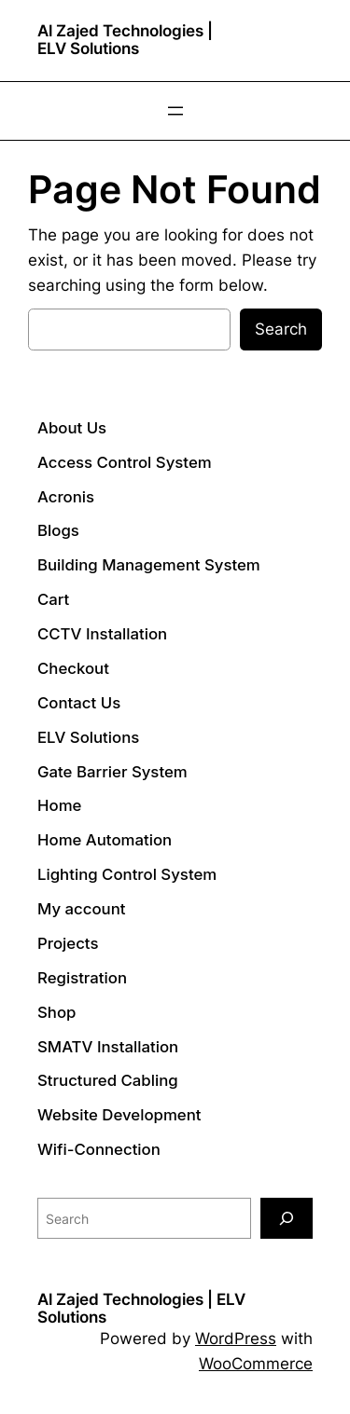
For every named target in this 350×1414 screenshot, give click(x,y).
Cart (53, 599)
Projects (67, 943)
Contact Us (78, 702)
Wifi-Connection (99, 1149)
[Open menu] (175, 111)
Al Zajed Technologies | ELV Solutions (125, 39)
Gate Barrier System (112, 771)
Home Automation (104, 840)
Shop (56, 1012)
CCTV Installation (102, 634)
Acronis (65, 496)
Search (281, 329)
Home (59, 805)
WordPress (235, 1338)
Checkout (73, 668)
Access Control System (124, 462)
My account (81, 908)
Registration (82, 977)
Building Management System (148, 565)
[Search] (286, 1218)
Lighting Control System (127, 874)
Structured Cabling (107, 1080)
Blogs (58, 530)
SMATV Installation (107, 1046)
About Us (71, 428)
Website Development (119, 1114)
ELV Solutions (88, 737)
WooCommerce (256, 1363)
